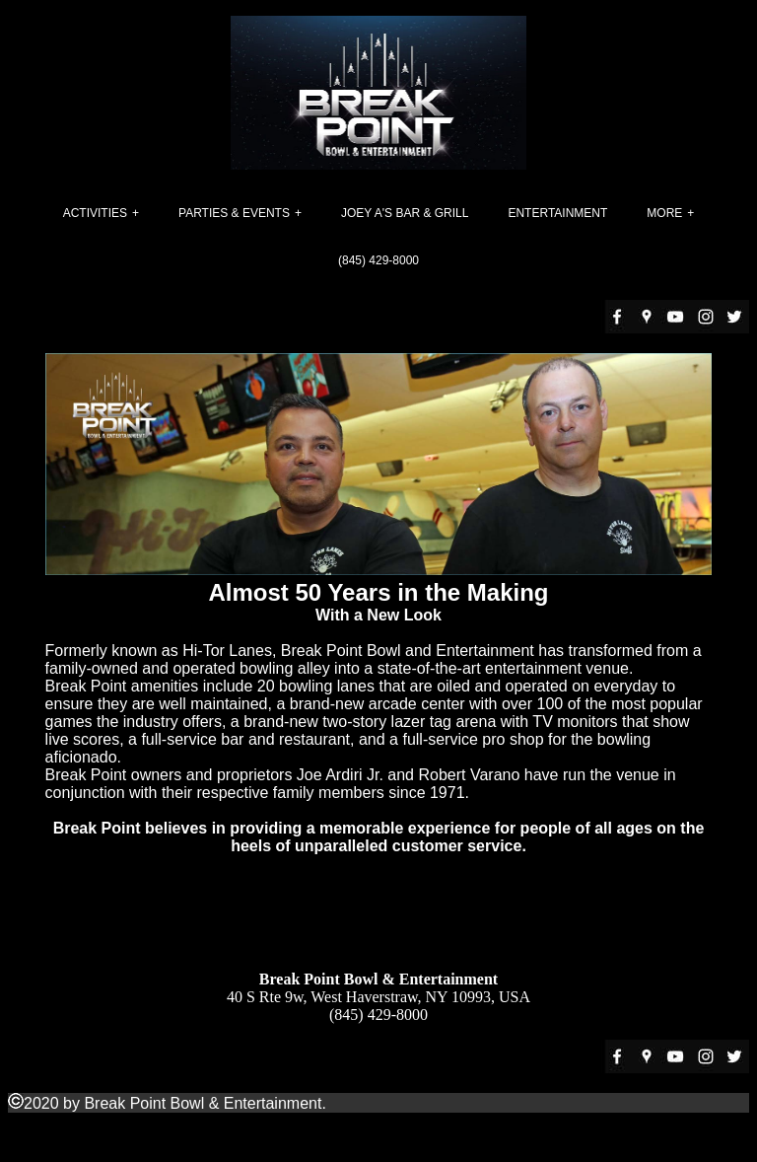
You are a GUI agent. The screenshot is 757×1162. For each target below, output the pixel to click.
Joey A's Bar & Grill (404, 213)
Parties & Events (234, 213)
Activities (95, 213)
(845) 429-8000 (378, 260)
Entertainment (557, 213)
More (664, 213)
